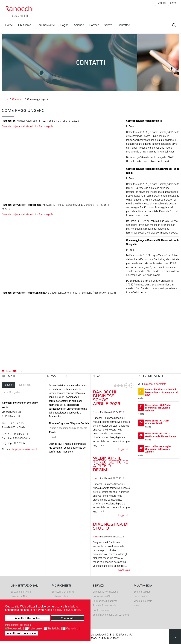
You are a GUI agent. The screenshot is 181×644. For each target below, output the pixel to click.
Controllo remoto (102, 610)
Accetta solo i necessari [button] (21, 633)
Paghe (64, 25)
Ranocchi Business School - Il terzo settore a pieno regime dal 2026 (161, 392)
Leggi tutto (124, 449)
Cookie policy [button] (53, 609)
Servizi (108, 25)
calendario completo (155, 383)
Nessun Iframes (68, 417)
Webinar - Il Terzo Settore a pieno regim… (110, 464)
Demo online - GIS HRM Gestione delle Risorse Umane (160, 435)
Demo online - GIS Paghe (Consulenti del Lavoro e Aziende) (158, 408)
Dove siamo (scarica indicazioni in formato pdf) (27, 126)
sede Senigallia (12, 392)
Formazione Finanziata (105, 600)
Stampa (7, 371)
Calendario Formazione (105, 591)
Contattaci (124, 25)
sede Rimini (25, 384)
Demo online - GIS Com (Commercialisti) (157, 422)
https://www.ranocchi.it (24, 449)
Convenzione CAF (102, 596)
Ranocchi (9, 384)
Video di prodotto (143, 600)
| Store (172, 2)
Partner (94, 25)
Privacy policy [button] (72, 609)
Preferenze (35, 628)
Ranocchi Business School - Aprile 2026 (106, 398)
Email (17, 371)
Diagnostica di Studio (110, 526)
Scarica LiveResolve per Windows (111, 614)
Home (9, 25)
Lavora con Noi (19, 596)
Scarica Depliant (142, 591)
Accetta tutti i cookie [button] (27, 618)
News (95, 412)
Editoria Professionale (104, 605)
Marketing (72, 628)
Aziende (79, 25)
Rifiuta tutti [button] (67, 618)
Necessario (15, 628)
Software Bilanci (60, 596)
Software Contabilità (63, 591)
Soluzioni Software (21, 591)
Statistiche (53, 628)
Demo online (140, 596)
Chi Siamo (24, 25)
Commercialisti (46, 25)
